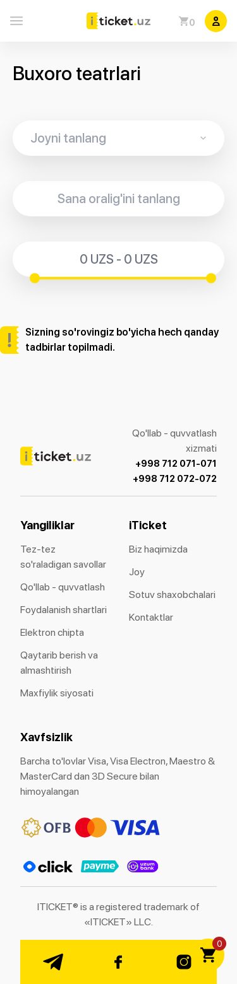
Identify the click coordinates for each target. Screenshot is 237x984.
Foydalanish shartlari (63, 610)
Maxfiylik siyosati (57, 693)
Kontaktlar (151, 617)
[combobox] (118, 138)
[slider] (35, 278)
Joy (137, 572)
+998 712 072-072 (175, 479)
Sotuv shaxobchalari (172, 594)
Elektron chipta (52, 632)
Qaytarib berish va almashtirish (59, 662)
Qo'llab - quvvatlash (62, 587)
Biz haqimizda (158, 549)
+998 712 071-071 (176, 464)
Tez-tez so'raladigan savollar (63, 556)
